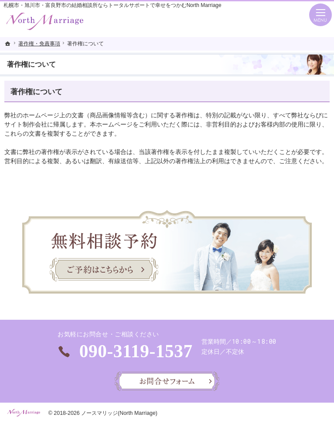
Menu (320, 14)
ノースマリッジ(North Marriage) (119, 413)
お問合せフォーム (167, 381)
